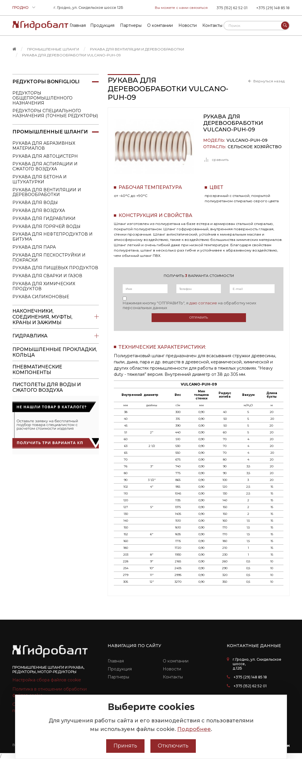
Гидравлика (55, 336)
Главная (116, 661)
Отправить (198, 317)
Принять (125, 745)
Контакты (173, 677)
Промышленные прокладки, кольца (54, 352)
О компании (175, 661)
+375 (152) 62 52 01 (250, 686)
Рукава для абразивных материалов (43, 146)
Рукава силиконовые (40, 296)
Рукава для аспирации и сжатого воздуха (45, 166)
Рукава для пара (34, 247)
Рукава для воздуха (38, 210)
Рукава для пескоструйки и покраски (49, 257)
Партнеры (118, 677)
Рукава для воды (35, 202)
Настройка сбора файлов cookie (46, 680)
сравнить (216, 160)
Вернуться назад (269, 81)
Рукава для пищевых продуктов (55, 267)
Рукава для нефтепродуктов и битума (52, 236)
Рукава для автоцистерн (45, 156)
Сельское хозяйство (255, 146)
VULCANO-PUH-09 (246, 140)
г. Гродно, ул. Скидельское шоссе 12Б (88, 7)
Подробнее (194, 729)
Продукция (120, 669)
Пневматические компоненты (37, 369)
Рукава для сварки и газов (47, 275)
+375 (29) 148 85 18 (273, 8)
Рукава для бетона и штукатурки (39, 179)
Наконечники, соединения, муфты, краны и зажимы (55, 316)
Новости (172, 669)
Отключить (173, 745)
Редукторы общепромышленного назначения (42, 98)
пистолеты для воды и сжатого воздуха (46, 387)
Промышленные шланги (53, 49)
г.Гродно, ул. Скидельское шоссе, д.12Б (257, 663)
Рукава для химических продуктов (43, 286)
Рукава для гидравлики (44, 218)
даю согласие (203, 303)
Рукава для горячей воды (46, 226)
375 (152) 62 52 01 (231, 8)
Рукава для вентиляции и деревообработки (137, 49)
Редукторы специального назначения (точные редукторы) (55, 113)
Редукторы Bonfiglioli (55, 81)
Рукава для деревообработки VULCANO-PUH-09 (71, 55)
